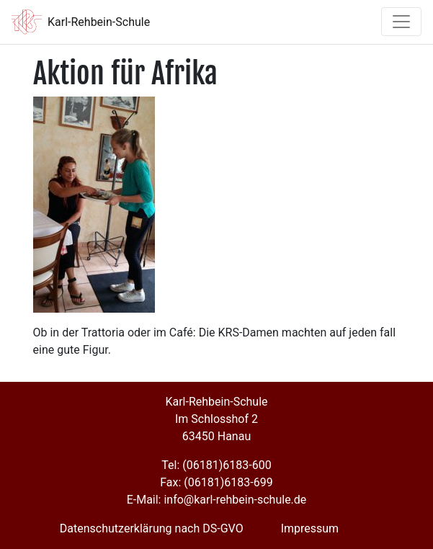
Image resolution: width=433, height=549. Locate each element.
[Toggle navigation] (401, 21)
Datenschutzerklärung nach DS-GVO (152, 528)
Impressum (310, 528)
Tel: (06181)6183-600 (216, 465)
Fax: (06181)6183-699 (216, 482)
